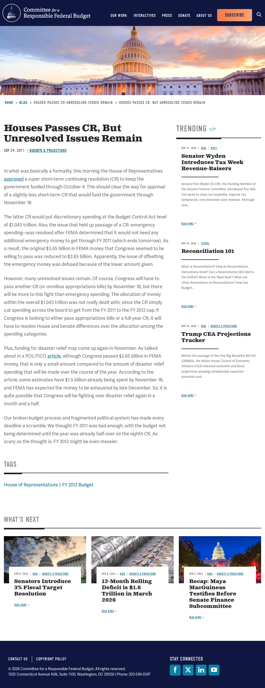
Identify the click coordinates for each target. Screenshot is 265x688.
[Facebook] (175, 670)
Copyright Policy (51, 659)
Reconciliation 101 (207, 251)
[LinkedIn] (201, 670)
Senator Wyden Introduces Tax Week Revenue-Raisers (212, 162)
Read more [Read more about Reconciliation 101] (187, 306)
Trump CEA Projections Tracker (216, 337)
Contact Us (18, 659)
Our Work (119, 15)
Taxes (214, 148)
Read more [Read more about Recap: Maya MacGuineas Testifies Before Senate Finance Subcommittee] (195, 617)
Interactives (145, 15)
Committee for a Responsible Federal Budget (47, 13)
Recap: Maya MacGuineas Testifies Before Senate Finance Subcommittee (212, 594)
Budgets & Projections (48, 150)
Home (9, 102)
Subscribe (234, 15)
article (54, 356)
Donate (184, 15)
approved (14, 179)
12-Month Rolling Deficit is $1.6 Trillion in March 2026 (127, 591)
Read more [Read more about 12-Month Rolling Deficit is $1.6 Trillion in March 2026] (108, 611)
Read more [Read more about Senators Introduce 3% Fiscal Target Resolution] (20, 605)
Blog (23, 102)
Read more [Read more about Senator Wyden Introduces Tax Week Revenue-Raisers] (187, 223)
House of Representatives (31, 485)
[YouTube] (214, 670)
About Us (204, 15)
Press (167, 15)
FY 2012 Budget (77, 485)
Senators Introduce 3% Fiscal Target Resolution (42, 588)
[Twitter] (188, 670)
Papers (205, 243)
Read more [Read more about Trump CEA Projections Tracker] (187, 395)
